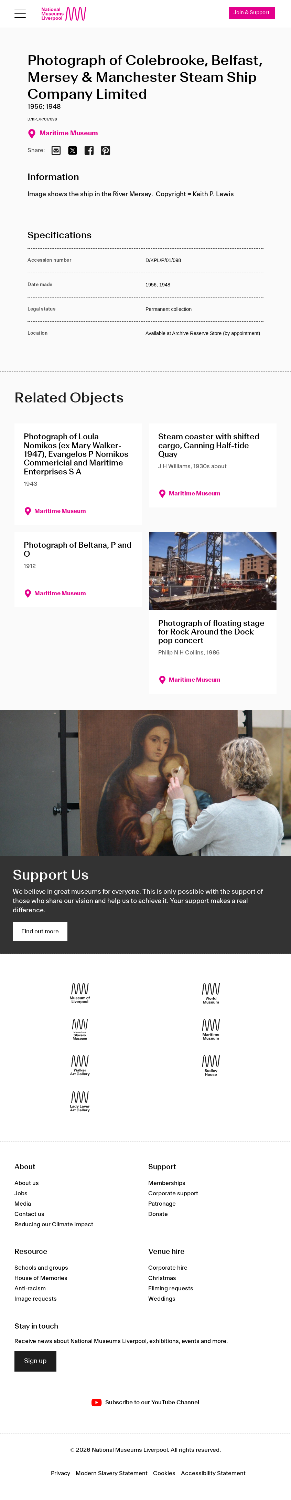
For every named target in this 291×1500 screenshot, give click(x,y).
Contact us (29, 1214)
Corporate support (173, 1193)
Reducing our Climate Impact (53, 1224)
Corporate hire (167, 1268)
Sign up (35, 1361)
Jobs (21, 1193)
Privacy (60, 1473)
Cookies (164, 1473)
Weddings (161, 1299)
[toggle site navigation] (20, 14)
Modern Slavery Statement (112, 1473)
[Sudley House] (211, 1066)
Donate (158, 1214)
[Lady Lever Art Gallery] (80, 1102)
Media (22, 1204)
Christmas (162, 1278)
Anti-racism (30, 1289)
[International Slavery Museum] (80, 1029)
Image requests (35, 1299)
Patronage (162, 1204)
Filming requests (170, 1289)
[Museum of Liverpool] (80, 993)
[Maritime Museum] (211, 1029)
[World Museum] (211, 993)
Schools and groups (41, 1268)
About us (26, 1183)
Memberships (166, 1183)
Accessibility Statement (213, 1473)
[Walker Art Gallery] (80, 1066)
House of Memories (40, 1278)
